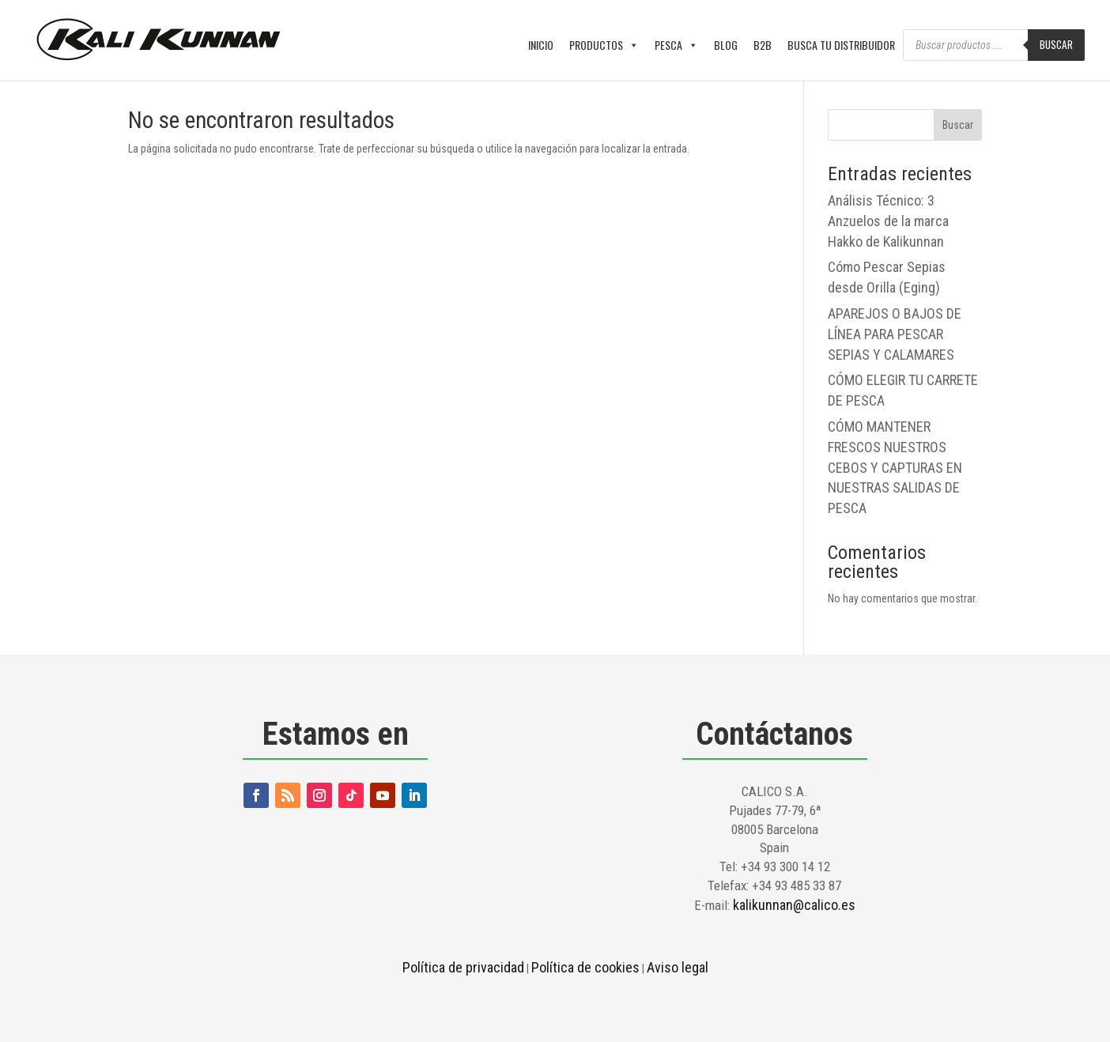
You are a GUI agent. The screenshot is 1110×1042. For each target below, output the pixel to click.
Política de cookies (585, 967)
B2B (762, 44)
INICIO (540, 44)
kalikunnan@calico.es (794, 905)
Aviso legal (677, 967)
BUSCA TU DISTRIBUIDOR (841, 44)
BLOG (726, 44)
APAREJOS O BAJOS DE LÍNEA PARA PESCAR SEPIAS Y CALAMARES (894, 334)
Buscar (1056, 44)
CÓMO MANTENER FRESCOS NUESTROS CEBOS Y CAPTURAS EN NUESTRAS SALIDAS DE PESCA (895, 467)
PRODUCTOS (604, 45)
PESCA (676, 45)
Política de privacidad (463, 967)
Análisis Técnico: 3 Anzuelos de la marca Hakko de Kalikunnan (888, 221)
